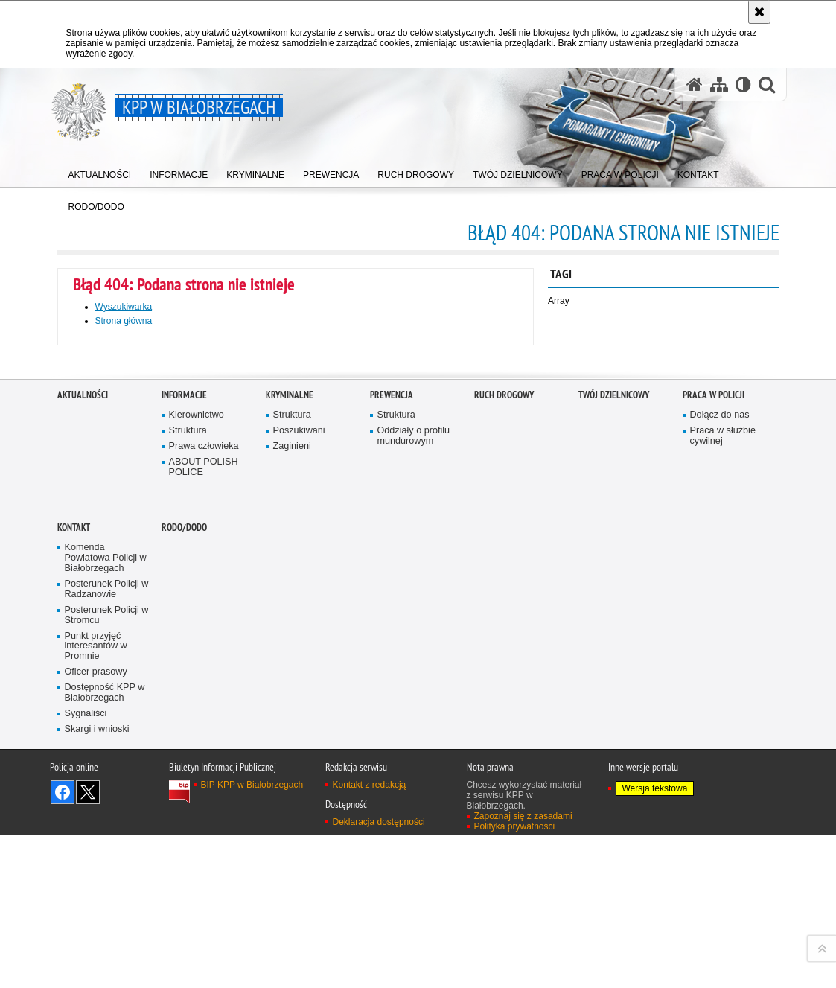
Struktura (188, 740)
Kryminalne (289, 704)
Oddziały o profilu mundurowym (413, 745)
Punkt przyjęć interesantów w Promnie (96, 955)
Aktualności (82, 704)
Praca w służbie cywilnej (723, 745)
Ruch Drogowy (504, 704)
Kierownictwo (196, 724)
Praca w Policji (713, 704)
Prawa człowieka (204, 754)
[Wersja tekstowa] (743, 84)
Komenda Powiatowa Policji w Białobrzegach (106, 867)
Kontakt (73, 836)
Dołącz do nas (720, 724)
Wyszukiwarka (124, 307)
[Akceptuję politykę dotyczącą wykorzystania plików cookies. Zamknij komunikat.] (759, 12)
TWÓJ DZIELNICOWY (613, 704)
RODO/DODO (184, 836)
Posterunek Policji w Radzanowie (107, 897)
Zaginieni (292, 754)
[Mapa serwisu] (719, 84)
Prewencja (391, 704)
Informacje (184, 704)
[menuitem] (100, 172)
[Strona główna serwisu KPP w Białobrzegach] (694, 84)
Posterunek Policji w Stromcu (107, 924)
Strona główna (124, 321)
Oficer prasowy (96, 981)
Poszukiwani (299, 740)
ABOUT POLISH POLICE (203, 775)
